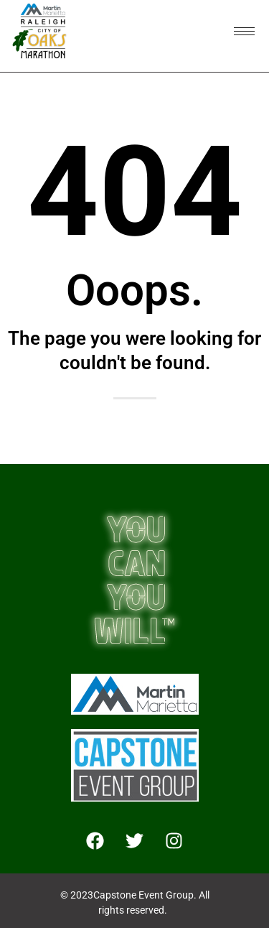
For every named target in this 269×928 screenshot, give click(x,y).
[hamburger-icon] (244, 31)
